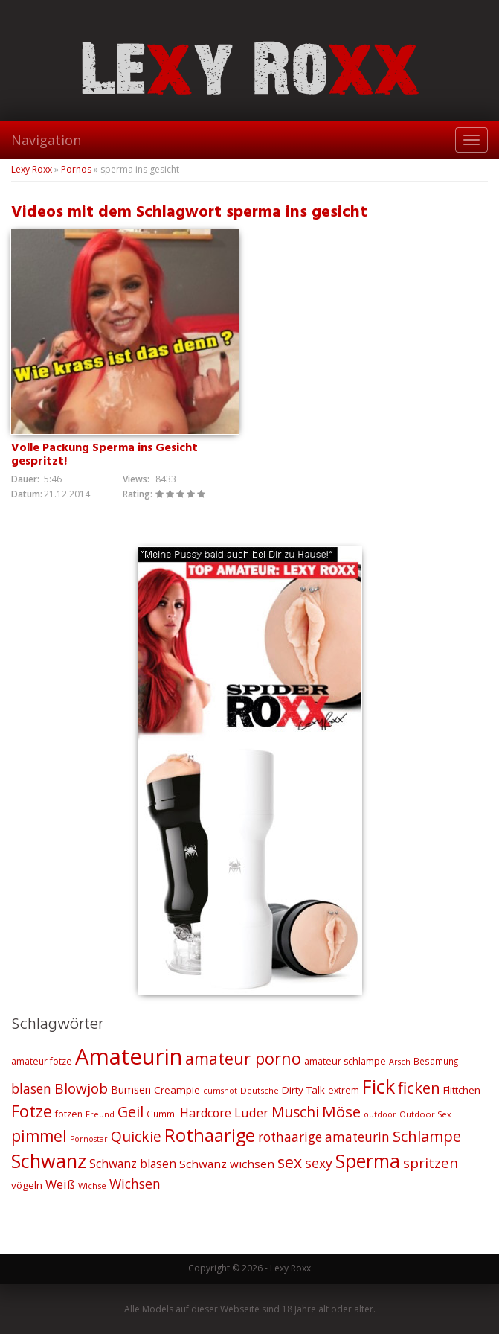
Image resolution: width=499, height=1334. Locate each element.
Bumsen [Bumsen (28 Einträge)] (131, 1089)
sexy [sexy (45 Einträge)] (318, 1163)
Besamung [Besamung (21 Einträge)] (435, 1061)
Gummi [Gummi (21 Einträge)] (162, 1114)
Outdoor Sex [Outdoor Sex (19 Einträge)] (425, 1114)
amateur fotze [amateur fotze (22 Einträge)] (41, 1061)
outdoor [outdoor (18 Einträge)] (380, 1114)
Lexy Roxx (31, 169)
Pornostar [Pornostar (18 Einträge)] (89, 1139)
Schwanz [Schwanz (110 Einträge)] (48, 1160)
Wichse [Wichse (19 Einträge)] (92, 1185)
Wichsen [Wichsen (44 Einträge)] (135, 1184)
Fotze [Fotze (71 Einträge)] (31, 1111)
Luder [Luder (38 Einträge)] (251, 1112)
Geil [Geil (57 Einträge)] (130, 1112)
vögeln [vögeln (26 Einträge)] (26, 1185)
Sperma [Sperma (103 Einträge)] (367, 1161)
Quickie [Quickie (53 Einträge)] (136, 1136)
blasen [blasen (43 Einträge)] (31, 1088)
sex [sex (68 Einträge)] (289, 1161)
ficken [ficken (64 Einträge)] (419, 1087)
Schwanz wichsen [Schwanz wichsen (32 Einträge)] (226, 1163)
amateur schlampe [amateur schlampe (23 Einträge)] (345, 1061)
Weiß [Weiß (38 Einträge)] (60, 1184)
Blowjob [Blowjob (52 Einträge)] (81, 1088)
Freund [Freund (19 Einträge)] (100, 1114)
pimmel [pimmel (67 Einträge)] (39, 1136)
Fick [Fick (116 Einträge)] (378, 1086)
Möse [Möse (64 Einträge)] (341, 1111)
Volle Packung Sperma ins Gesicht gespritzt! (104, 454)
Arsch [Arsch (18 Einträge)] (400, 1061)
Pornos (76, 169)
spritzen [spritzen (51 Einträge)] (430, 1162)
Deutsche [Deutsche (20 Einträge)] (259, 1090)
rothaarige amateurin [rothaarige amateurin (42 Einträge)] (324, 1137)
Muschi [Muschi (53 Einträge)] (295, 1112)
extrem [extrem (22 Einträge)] (343, 1090)
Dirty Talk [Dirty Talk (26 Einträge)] (303, 1090)
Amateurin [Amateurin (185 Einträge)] (128, 1056)
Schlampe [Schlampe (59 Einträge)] (427, 1136)
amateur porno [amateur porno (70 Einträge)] (243, 1058)
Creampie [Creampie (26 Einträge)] (177, 1090)
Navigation (46, 140)
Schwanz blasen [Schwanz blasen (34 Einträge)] (132, 1163)
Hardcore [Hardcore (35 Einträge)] (205, 1113)
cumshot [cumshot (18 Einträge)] (220, 1090)
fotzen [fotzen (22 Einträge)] (69, 1114)
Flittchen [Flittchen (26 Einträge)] (461, 1090)
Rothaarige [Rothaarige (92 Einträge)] (209, 1135)
